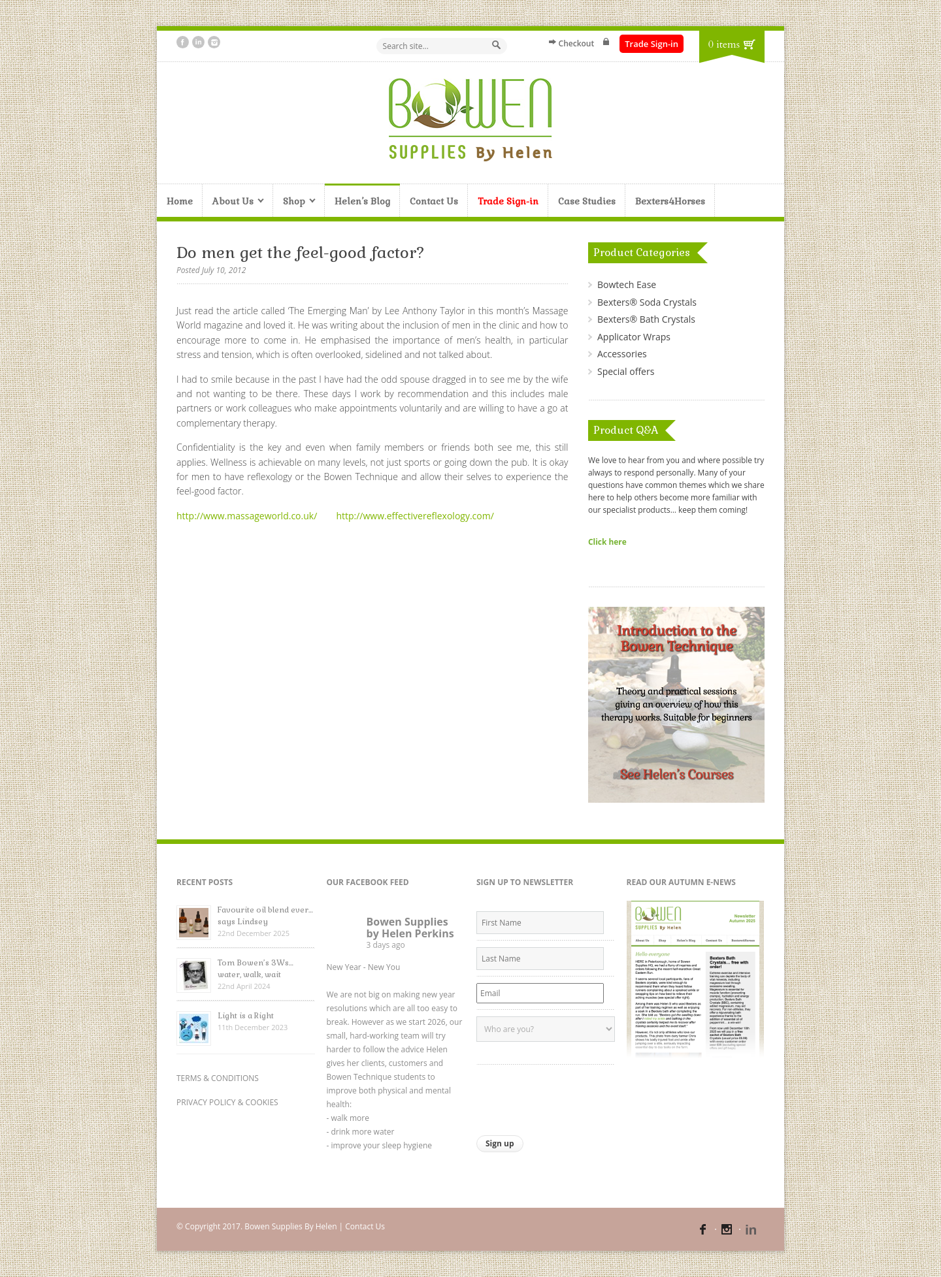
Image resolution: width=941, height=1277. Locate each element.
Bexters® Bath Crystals (646, 319)
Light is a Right (246, 1015)
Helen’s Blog (362, 201)
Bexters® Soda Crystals (647, 302)
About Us (233, 202)
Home (180, 201)
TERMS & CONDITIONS (217, 1078)
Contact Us (434, 201)
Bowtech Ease (626, 284)
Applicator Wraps (633, 337)
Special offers (625, 371)
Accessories (622, 354)
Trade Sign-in (651, 44)
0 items (724, 44)
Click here (607, 541)
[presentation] (575, 1096)
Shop (294, 202)
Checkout (577, 43)
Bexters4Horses (670, 201)
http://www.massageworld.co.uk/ (246, 515)
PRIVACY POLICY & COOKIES (227, 1102)
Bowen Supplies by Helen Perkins (410, 927)
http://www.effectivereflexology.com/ (414, 515)
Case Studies (587, 201)
